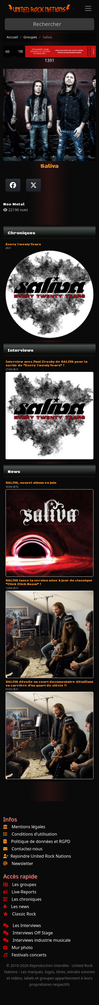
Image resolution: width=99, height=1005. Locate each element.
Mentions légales (28, 827)
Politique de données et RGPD (40, 841)
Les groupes (19, 884)
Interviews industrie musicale (37, 940)
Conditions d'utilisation (34, 834)
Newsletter (22, 863)
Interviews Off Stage (28, 933)
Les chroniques (22, 899)
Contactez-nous (27, 849)
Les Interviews (22, 925)
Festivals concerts (24, 955)
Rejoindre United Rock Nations (41, 856)
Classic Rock (19, 914)
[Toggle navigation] (88, 8)
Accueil (12, 37)
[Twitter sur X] (33, 185)
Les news (16, 906)
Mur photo (18, 947)
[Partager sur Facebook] (13, 185)
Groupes (30, 37)
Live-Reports (19, 892)
